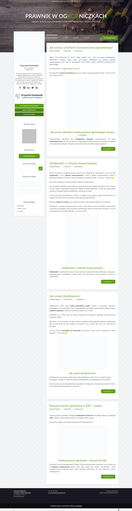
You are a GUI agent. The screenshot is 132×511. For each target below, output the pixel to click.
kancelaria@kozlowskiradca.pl (56, 493)
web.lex (79, 506)
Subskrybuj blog (29, 156)
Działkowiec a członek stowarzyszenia (73, 163)
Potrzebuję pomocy (109, 38)
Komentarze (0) (78, 51)
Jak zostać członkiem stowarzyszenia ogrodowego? (81, 47)
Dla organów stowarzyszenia (29, 106)
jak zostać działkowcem (106, 57)
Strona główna (52, 38)
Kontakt (87, 38)
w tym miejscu (91, 195)
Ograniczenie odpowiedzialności (109, 493)
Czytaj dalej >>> (108, 149)
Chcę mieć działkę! (29, 114)
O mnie (65, 38)
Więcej (40, 84)
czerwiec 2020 (21, 208)
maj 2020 (20, 211)
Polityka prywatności (112, 491)
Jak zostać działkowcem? (64, 296)
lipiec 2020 (20, 206)
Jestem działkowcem (29, 110)
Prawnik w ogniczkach (66, 16)
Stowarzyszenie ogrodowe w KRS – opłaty (75, 405)
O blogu (76, 38)
